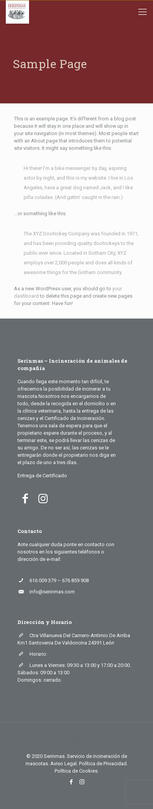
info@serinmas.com (52, 592)
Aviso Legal (63, 763)
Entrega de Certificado (42, 475)
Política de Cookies (76, 771)
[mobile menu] (142, 12)
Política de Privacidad (103, 763)
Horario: (38, 654)
